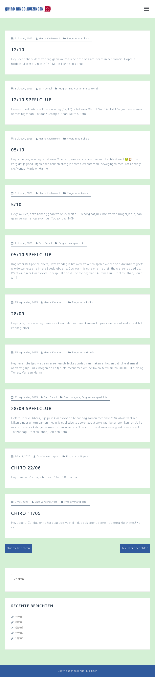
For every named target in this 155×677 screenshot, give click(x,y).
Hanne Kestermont (49, 38)
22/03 (19, 617)
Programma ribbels (78, 38)
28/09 (17, 314)
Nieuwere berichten (135, 548)
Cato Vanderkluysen (48, 456)
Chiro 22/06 (26, 468)
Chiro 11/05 (26, 513)
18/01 (19, 638)
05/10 (17, 150)
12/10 (17, 49)
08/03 (19, 622)
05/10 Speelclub (31, 254)
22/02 (19, 633)
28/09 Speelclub (31, 408)
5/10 (16, 204)
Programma (65, 88)
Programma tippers (77, 456)
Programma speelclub (86, 88)
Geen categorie (72, 397)
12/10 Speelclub (31, 100)
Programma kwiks (77, 193)
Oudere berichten (18, 548)
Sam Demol (45, 88)
